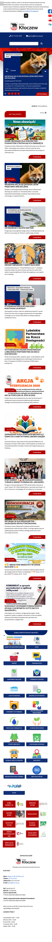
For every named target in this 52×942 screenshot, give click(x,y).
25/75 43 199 (12, 878)
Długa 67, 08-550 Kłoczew (15, 876)
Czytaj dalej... (42, 94)
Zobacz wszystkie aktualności (26, 632)
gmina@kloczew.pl (13, 883)
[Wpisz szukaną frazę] (23, 43)
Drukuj (43, 112)
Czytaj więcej (37, 157)
